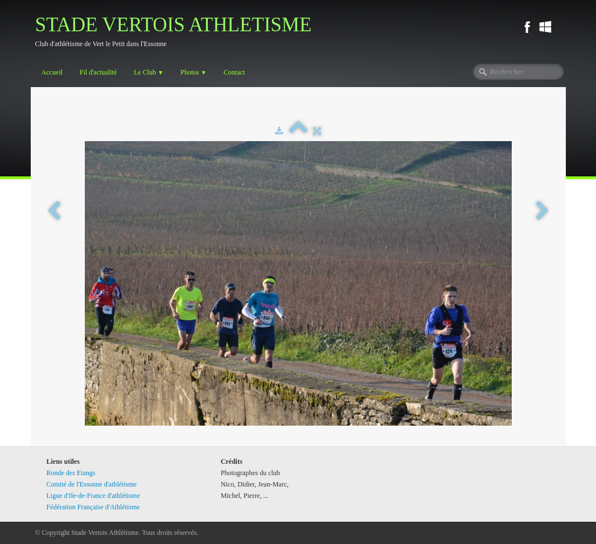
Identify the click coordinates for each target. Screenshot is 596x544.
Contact (234, 72)
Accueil (52, 72)
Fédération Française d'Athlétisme (93, 507)
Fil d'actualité (98, 72)
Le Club (148, 72)
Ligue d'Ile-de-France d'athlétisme (93, 496)
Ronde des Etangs (71, 473)
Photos (193, 72)
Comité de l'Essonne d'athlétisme (92, 484)
